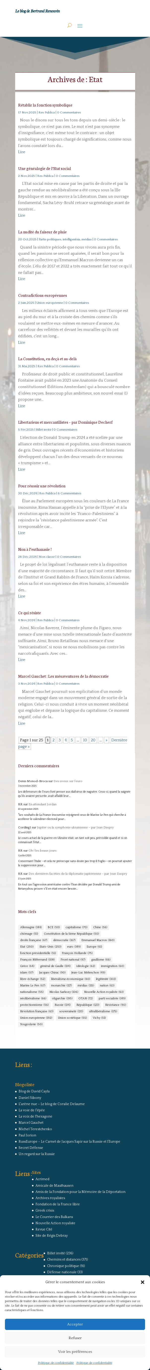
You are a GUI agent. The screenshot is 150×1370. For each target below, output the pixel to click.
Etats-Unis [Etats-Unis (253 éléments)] (50, 947)
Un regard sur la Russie (37, 1154)
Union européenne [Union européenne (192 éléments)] (36, 1018)
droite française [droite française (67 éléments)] (33, 940)
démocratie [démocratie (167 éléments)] (64, 940)
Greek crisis (44, 1211)
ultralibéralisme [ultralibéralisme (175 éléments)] (103, 1011)
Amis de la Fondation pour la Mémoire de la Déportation (80, 1192)
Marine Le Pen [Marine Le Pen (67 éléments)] (32, 985)
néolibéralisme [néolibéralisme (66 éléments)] (33, 998)
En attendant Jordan (43, 804)
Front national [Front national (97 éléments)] (72, 960)
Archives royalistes (50, 1198)
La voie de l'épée (32, 1110)
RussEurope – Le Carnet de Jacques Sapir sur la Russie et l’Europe (69, 1142)
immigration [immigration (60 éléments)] (112, 966)
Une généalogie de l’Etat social (44, 168)
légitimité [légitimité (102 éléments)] (106, 979)
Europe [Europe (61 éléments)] (94, 947)
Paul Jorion (27, 1135)
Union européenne (49, 302)
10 (85, 740)
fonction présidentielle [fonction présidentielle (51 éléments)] (38, 953)
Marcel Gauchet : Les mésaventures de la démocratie (63, 676)
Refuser (75, 1338)
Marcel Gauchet (31, 1123)
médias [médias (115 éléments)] (86, 985)
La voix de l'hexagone (35, 1116)
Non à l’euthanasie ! (35, 549)
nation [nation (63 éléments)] (107, 985)
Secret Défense (31, 1148)
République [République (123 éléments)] (87, 1005)
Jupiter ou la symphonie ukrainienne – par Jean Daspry (75, 827)
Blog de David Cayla (34, 1091)
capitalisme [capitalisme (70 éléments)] (76, 927)
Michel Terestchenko (35, 1129)
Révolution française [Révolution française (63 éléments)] (36, 1011)
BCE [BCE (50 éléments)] (54, 927)
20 (93, 740)
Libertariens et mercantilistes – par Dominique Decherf (65, 422)
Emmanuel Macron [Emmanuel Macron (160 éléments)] (97, 940)
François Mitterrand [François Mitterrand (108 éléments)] (37, 960)
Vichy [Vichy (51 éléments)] (99, 1018)
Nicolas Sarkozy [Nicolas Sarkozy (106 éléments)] (63, 992)
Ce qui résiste (29, 612)
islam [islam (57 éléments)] (26, 972)
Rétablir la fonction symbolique (45, 104)
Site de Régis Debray (51, 1236)
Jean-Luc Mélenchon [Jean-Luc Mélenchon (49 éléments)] (88, 972)
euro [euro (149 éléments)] (74, 947)
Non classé (47, 556)
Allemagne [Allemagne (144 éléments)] (31, 927)
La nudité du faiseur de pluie (42, 231)
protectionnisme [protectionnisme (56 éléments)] (34, 1005)
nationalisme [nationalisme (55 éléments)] (31, 992)
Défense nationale (62, 1272)
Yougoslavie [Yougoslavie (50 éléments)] (31, 1024)
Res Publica (46, 112)
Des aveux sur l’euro (68, 781)
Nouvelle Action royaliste (55, 1223)
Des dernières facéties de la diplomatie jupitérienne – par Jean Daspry (78, 873)
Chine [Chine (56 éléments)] (100, 927)
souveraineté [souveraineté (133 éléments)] (71, 1011)
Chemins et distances (64, 1260)
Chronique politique (63, 1266)
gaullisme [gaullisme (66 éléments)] (100, 960)
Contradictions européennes (42, 295)
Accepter (75, 1324)
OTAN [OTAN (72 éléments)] (85, 998)
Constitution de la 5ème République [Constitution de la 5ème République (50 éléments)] (71, 934)
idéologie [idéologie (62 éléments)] (85, 966)
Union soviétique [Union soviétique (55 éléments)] (72, 1018)
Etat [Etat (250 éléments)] (26, 947)
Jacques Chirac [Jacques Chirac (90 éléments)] (52, 972)
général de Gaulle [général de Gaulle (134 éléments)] (55, 966)
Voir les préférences (75, 1352)
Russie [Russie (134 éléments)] (62, 1005)
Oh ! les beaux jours (43, 850)
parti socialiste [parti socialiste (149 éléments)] (112, 998)
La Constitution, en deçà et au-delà (47, 358)
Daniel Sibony (30, 1098)
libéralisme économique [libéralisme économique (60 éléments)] (70, 979)
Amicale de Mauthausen (54, 1186)
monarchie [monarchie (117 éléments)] (61, 985)
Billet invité (43, 429)
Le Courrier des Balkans (54, 1217)
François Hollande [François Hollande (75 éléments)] (77, 953)
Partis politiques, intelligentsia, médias (65, 239)
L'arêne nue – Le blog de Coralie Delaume (52, 1104)
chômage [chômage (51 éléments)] (29, 934)
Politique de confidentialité (56, 1363)
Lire (21, 152)
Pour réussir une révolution (41, 485)
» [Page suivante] (106, 740)
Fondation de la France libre (57, 1204)
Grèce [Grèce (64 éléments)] (27, 966)
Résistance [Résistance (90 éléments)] (115, 1005)
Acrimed (42, 1179)
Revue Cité (43, 1229)
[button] (142, 1282)
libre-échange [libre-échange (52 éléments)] (32, 979)
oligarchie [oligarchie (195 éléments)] (62, 998)
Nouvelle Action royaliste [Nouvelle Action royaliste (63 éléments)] (103, 992)
